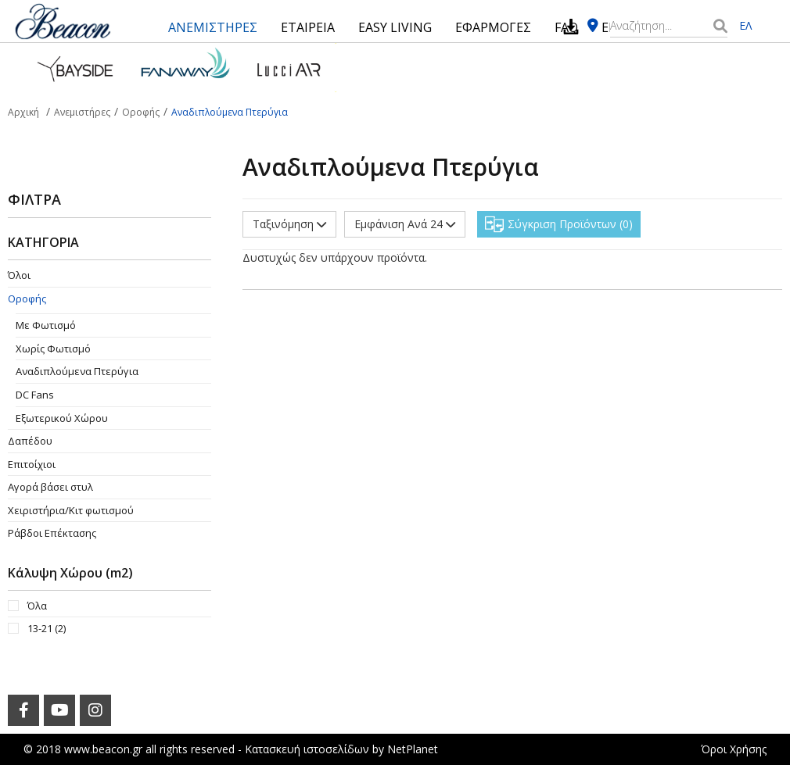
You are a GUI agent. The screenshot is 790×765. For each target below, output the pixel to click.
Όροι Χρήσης (734, 749)
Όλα (37, 606)
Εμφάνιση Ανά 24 (404, 223)
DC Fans (35, 395)
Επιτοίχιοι (32, 464)
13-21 (46, 628)
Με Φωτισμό (46, 325)
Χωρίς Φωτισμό (53, 348)
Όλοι (19, 275)
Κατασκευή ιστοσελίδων (307, 749)
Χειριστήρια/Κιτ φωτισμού (71, 510)
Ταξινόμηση (289, 223)
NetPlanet (412, 749)
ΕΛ (745, 25)
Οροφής (27, 298)
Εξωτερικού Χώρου (62, 418)
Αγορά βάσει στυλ (50, 487)
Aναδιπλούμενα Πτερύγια (77, 371)
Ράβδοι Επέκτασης (52, 533)
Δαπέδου (30, 441)
